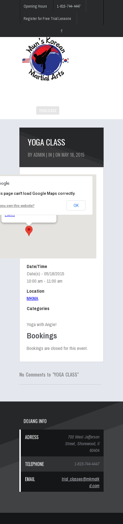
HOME (25, 110)
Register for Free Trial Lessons (47, 18)
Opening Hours (35, 6)
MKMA (32, 298)
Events (10, 215)
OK (76, 205)
